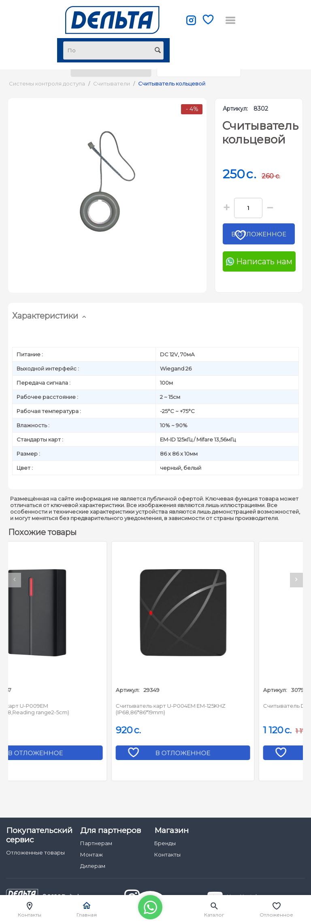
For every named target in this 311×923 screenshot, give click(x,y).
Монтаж (91, 854)
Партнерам (96, 843)
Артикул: (235, 108)
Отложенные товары (35, 852)
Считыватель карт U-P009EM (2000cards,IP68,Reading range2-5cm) (65, 708)
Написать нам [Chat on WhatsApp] (259, 261)
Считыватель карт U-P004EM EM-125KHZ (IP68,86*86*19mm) (217, 708)
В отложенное (261, 236)
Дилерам (92, 866)
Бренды (165, 843)
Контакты (167, 854)
